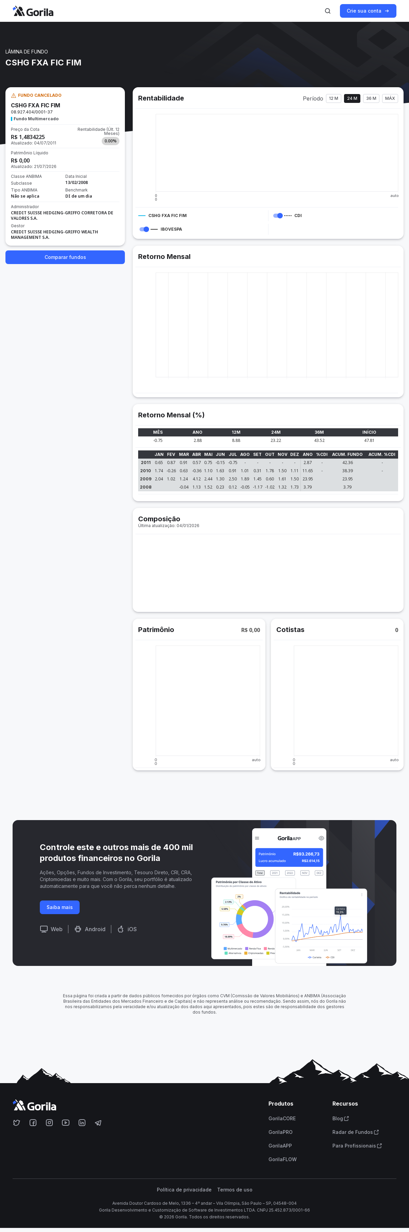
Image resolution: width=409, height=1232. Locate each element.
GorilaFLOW (282, 1159)
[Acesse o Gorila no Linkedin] (82, 1123)
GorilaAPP (280, 1146)
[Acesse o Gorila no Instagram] (49, 1123)
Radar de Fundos (355, 1132)
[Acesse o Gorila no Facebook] (33, 1123)
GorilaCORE (282, 1118)
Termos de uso (234, 1189)
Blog (340, 1118)
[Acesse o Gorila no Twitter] (17, 1123)
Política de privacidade (184, 1189)
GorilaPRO (280, 1132)
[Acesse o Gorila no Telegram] (98, 1123)
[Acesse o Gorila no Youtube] (66, 1123)
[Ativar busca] (327, 11)
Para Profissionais (357, 1146)
